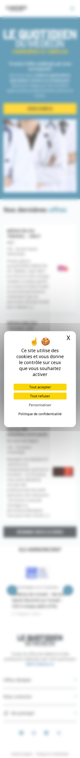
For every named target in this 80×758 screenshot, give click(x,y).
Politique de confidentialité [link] (40, 414)
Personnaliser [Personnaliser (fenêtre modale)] (40, 405)
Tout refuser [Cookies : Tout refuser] (40, 396)
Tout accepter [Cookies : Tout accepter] (40, 387)
